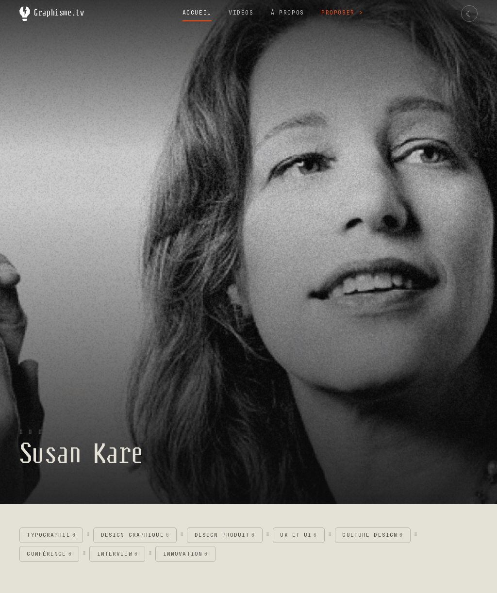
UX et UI (298, 535)
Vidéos (241, 13)
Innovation (185, 554)
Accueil (197, 13)
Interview (117, 554)
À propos (287, 13)
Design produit (225, 535)
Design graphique (135, 535)
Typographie (51, 535)
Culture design (372, 535)
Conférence (49, 554)
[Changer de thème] (469, 13)
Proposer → (342, 13)
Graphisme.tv (51, 13)
